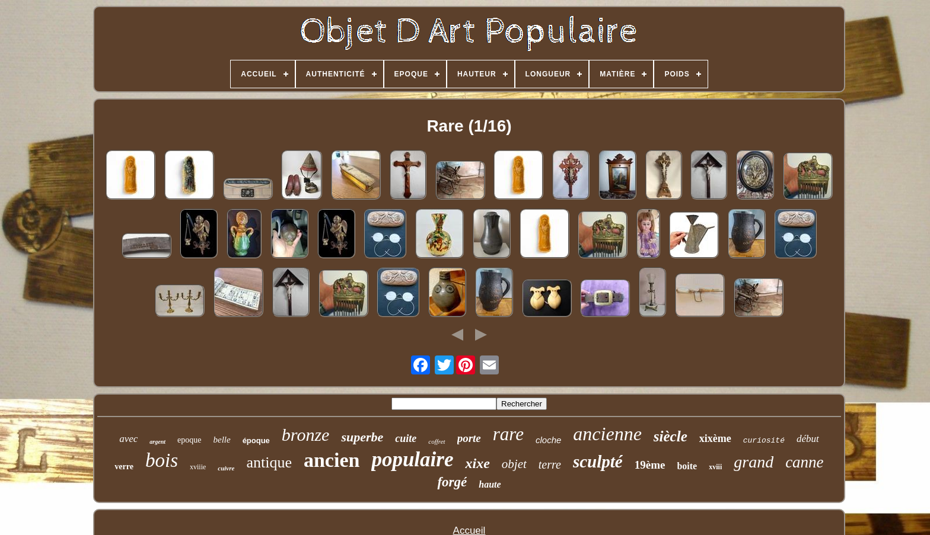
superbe (362, 437)
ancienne (607, 433)
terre (550, 464)
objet (514, 464)
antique (269, 462)
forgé (452, 482)
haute (490, 484)
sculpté (598, 461)
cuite (405, 438)
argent (157, 441)
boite (687, 466)
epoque (189, 439)
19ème (650, 465)
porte (469, 438)
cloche (548, 440)
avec (128, 438)
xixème (715, 438)
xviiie (198, 467)
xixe (477, 463)
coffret (436, 441)
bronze (306, 434)
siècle (670, 436)
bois (161, 460)
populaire (412, 459)
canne (804, 462)
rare (508, 434)
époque (256, 440)
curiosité (764, 440)
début (808, 438)
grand (753, 462)
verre (123, 466)
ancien (331, 460)
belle (221, 439)
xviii (715, 467)
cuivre (226, 468)
